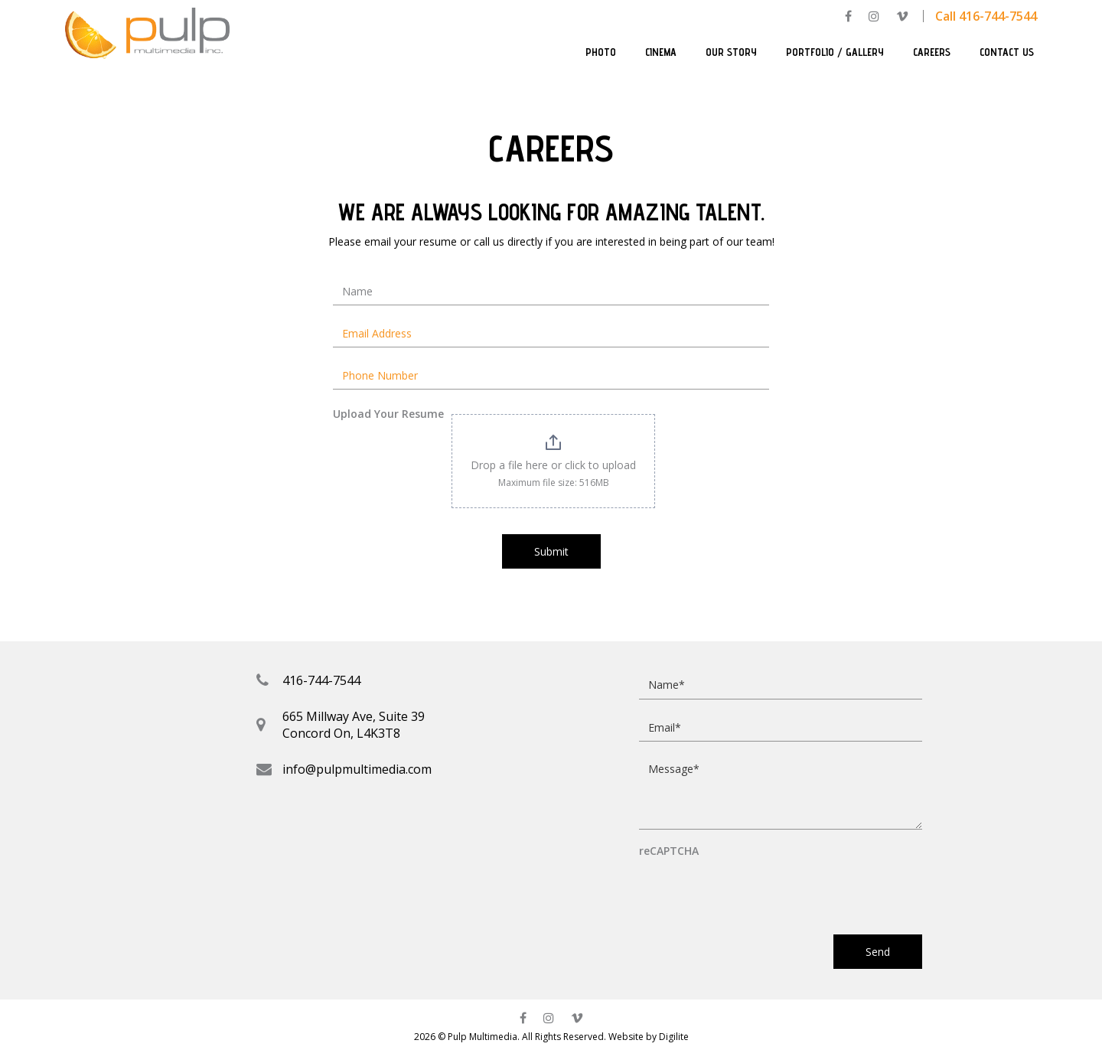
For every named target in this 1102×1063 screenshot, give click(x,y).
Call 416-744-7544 (986, 16)
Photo (600, 52)
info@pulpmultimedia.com (357, 769)
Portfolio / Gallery (835, 52)
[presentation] (755, 889)
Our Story (731, 52)
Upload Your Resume (388, 413)
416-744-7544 (321, 680)
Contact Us (1007, 52)
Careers (931, 52)
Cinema (661, 52)
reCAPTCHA (669, 851)
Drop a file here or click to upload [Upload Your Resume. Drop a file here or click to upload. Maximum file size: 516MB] (553, 465)
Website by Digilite (648, 1036)
